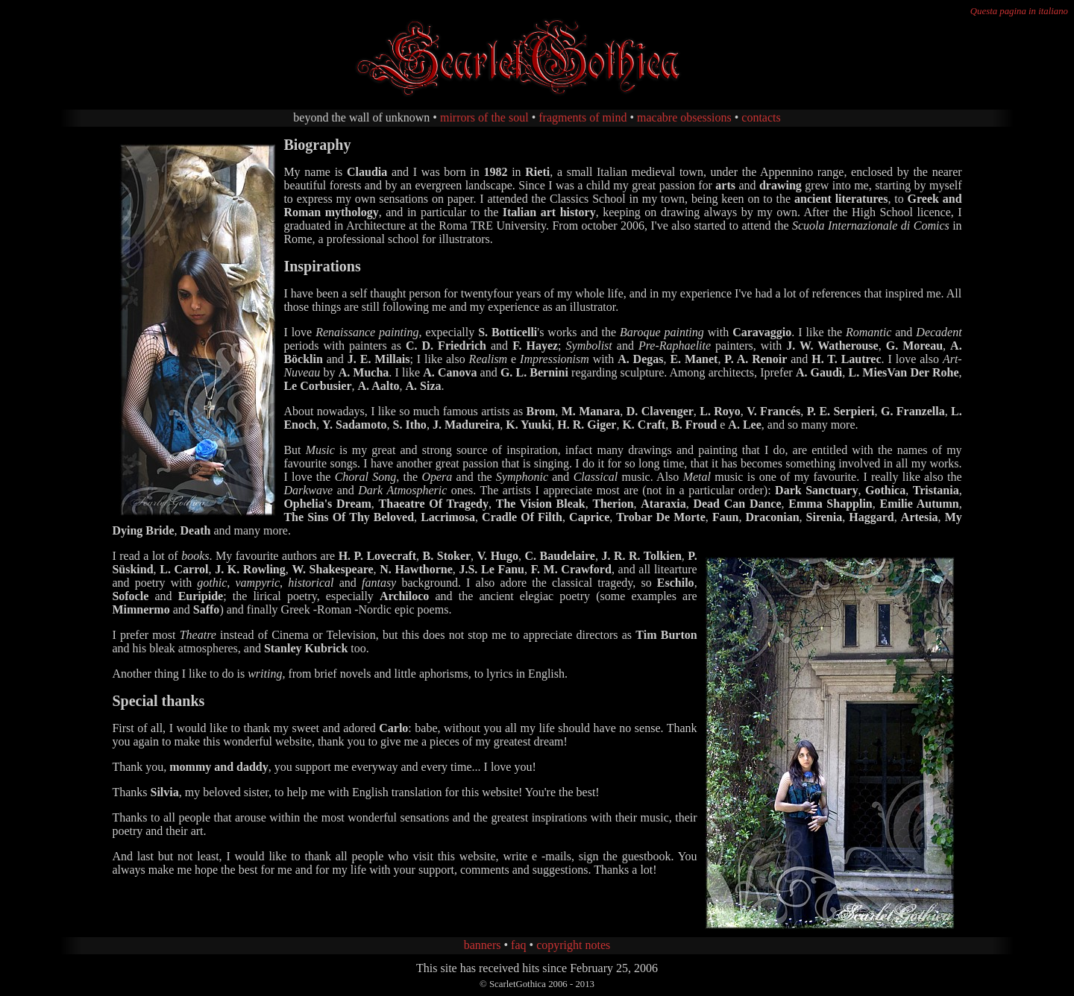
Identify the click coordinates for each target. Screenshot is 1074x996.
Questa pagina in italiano (1019, 11)
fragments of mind (582, 117)
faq (518, 945)
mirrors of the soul (484, 117)
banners (482, 945)
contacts (760, 117)
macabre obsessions (684, 117)
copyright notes (573, 945)
